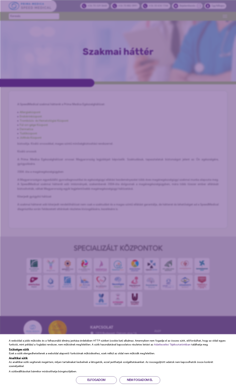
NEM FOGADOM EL (140, 380)
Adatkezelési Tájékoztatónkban (172, 344)
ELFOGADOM (96, 380)
